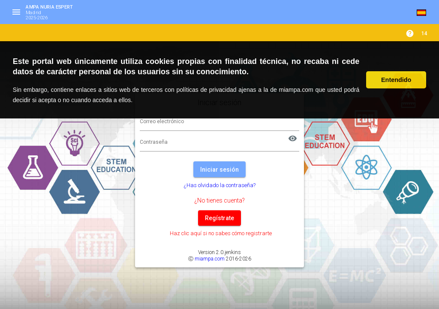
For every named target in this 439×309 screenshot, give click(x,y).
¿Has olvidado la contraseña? (220, 185)
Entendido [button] (396, 79)
